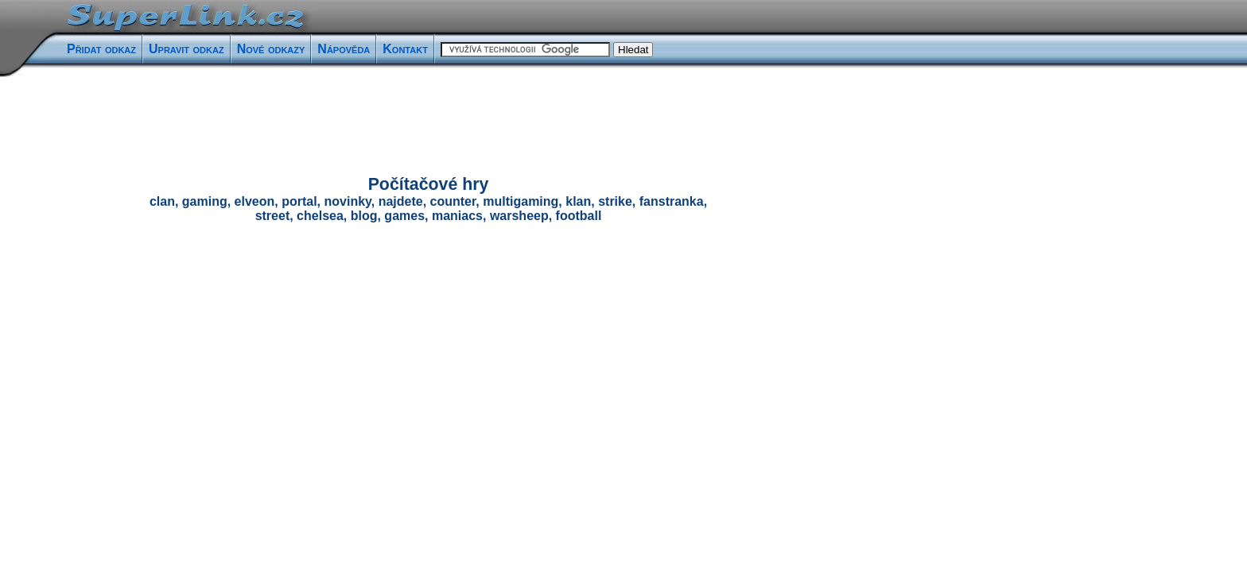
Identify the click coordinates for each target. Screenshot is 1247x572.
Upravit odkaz (186, 49)
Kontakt (405, 49)
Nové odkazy (271, 49)
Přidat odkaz (101, 49)
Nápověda (343, 49)
